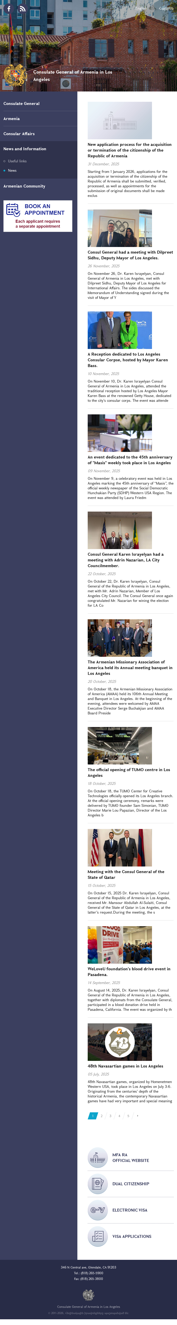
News (12, 170)
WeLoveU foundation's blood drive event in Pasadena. (129, 971)
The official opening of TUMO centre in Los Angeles (129, 772)
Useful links (17, 160)
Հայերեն (166, 8)
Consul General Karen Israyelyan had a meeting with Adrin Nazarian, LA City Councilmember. (126, 559)
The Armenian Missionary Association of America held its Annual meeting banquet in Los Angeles (130, 667)
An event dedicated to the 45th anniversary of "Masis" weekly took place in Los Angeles (130, 459)
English (141, 8)
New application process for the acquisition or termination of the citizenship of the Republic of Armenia (130, 150)
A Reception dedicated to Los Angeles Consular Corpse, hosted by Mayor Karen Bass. (128, 359)
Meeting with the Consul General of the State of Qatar (126, 874)
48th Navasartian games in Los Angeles (125, 1066)
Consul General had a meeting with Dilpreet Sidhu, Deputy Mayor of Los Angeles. (130, 254)
